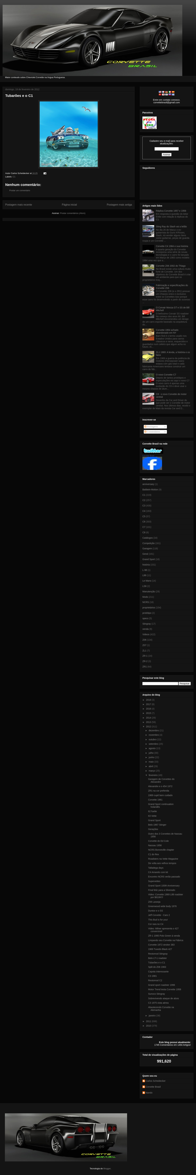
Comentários (152, 431)
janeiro (152, 1015)
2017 (149, 704)
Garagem (147, 548)
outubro (153, 739)
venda (145, 629)
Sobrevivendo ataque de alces (163, 998)
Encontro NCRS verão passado (164, 876)
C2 (143, 500)
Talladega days (155, 867)
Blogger (107, 1168)
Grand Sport (148, 559)
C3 (143, 505)
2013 (149, 722)
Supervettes (154, 881)
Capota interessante (158, 971)
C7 (143, 527)
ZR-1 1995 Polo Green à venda (164, 935)
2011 (149, 1021)
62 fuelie (152, 811)
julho (151, 753)
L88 (144, 575)
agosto (152, 748)
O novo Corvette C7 (166, 374)
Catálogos (147, 538)
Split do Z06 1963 (157, 967)
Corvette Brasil (148, 456)
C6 (143, 521)
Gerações (153, 829)
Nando (149, 1092)
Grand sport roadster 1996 (161, 985)
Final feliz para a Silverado (161, 890)
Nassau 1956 (155, 845)
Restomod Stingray (158, 953)
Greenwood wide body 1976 (162, 906)
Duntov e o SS (155, 910)
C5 (143, 516)
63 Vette (152, 816)
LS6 (144, 586)
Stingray (146, 623)
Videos (145, 634)
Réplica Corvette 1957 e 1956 (171, 210)
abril (151, 766)
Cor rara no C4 (155, 924)
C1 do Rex (153, 854)
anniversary (148, 484)
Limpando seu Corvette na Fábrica (165, 940)
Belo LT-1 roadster (157, 958)
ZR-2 (144, 661)
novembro (154, 735)
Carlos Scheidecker (155, 1081)
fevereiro (153, 775)
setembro (154, 744)
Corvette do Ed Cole (158, 841)
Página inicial (69, 204)
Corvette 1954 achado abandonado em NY (167, 331)
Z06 (144, 639)
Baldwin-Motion (150, 489)
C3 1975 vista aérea (158, 1003)
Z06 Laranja (154, 902)
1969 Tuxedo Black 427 (160, 949)
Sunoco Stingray (156, 994)
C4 (143, 511)
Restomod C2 (155, 980)
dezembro (154, 730)
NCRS (145, 602)
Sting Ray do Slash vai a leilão (171, 226)
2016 (149, 708)
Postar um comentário (19, 190)
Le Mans (146, 580)
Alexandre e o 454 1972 (160, 786)
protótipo (146, 613)
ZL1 (144, 650)
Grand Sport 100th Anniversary (164, 885)
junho (152, 757)
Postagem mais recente (18, 204)
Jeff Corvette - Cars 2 (159, 915)
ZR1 (144, 666)
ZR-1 (144, 656)
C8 (143, 532)
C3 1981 (152, 976)
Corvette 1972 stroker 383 (161, 944)
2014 (149, 717)
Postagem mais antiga (119, 204)
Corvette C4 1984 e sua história (172, 246)
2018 (149, 700)
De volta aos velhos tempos (162, 863)
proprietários (148, 607)
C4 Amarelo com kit (158, 872)
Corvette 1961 (155, 799)
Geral (145, 554)
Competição (148, 543)
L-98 (144, 570)
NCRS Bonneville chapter (161, 849)
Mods (145, 597)
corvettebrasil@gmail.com (166, 102)
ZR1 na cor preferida (158, 790)
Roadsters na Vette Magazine (163, 858)
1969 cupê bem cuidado (160, 795)
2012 (149, 726)
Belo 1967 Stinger (157, 824)
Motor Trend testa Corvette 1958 (164, 989)
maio (151, 761)
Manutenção (148, 591)
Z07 (144, 645)
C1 (14, 176)
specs (145, 618)
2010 (149, 1025)
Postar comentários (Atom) (72, 213)
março (152, 770)
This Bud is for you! (158, 919)
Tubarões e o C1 (19, 96)
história (146, 564)
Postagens (151, 426)
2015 (149, 713)
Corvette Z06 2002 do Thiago (171, 265)
